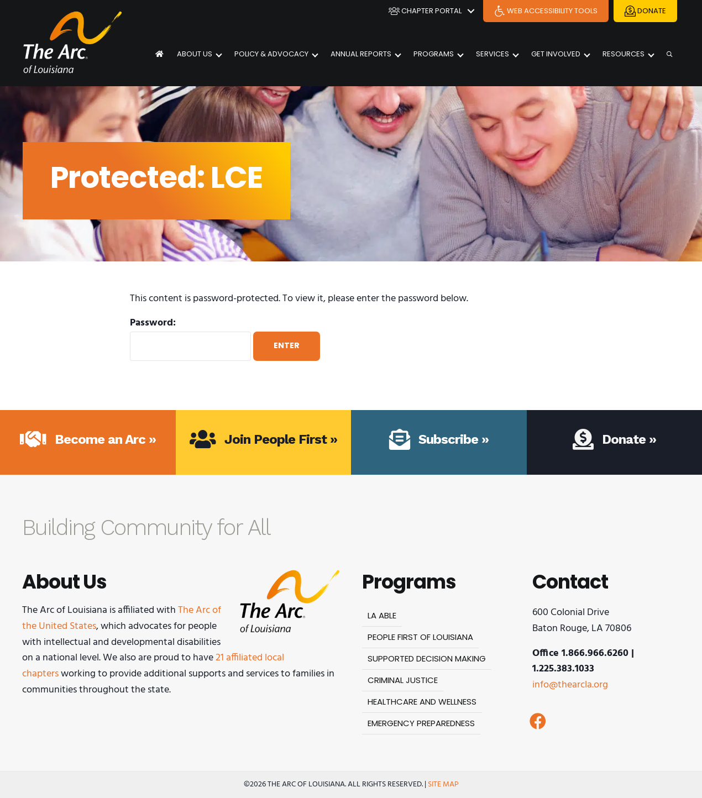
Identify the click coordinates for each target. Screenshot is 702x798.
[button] (471, 11)
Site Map (443, 784)
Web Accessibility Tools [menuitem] (546, 11)
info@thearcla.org (570, 685)
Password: (190, 338)
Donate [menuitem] (645, 11)
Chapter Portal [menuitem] (425, 11)
